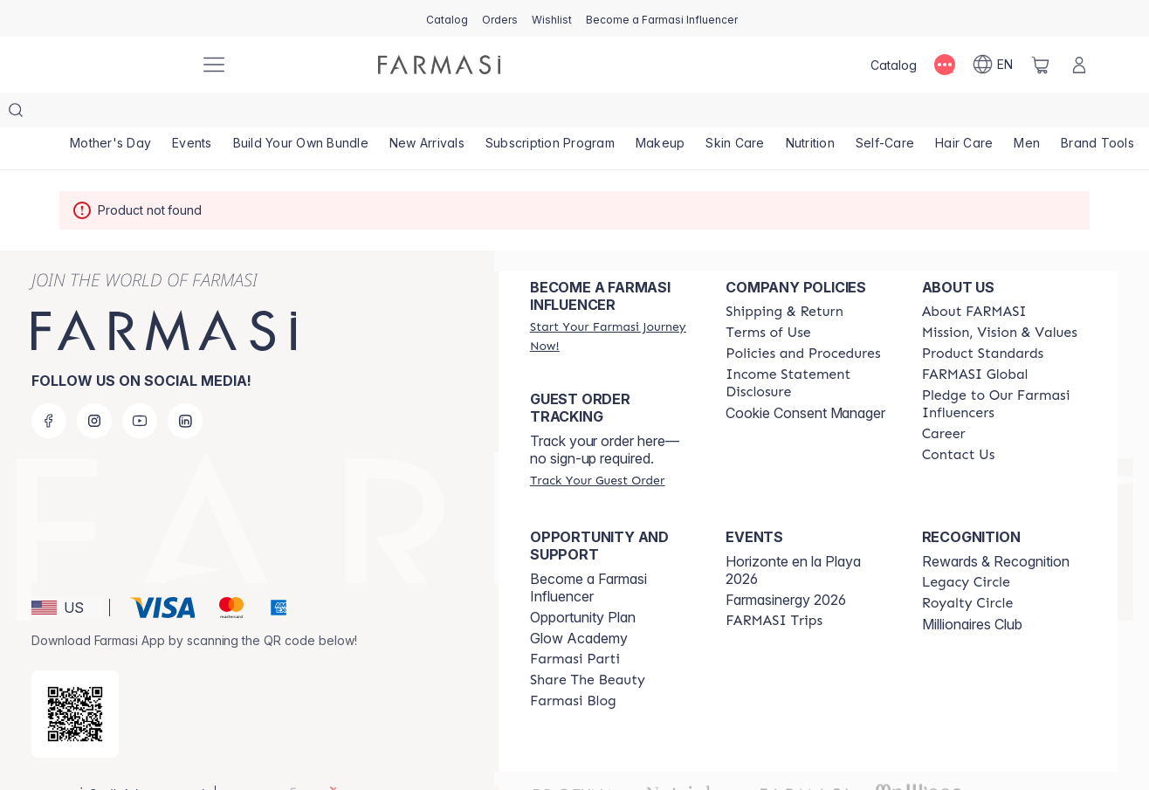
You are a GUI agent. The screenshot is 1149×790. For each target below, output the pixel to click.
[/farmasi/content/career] (944, 399)
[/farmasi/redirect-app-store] (75, 679)
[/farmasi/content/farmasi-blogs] (573, 666)
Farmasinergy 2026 (786, 565)
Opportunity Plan (583, 582)
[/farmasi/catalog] (447, 18)
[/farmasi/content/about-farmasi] (974, 276)
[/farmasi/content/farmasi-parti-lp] (575, 624)
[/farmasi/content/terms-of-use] (768, 297)
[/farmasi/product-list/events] (192, 113)
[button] (67, 572)
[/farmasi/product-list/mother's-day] (110, 113)
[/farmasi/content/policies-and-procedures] (803, 318)
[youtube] (139, 385)
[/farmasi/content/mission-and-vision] (999, 297)
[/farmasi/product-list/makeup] (660, 113)
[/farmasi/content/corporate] (975, 339)
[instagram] (94, 385)
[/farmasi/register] (500, 18)
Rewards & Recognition (996, 526)
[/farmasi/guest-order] (597, 445)
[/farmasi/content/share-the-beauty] (587, 645)
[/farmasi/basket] (1040, 64)
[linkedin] (185, 385)
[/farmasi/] (120, 64)
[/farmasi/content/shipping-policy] (784, 276)
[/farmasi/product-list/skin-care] (734, 113)
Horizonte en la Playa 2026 (793, 535)
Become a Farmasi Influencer (588, 552)
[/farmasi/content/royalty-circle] (968, 568)
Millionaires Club (972, 589)
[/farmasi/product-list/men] (1026, 113)
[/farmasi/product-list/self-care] (885, 113)
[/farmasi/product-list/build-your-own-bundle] (301, 113)
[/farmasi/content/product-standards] (983, 318)
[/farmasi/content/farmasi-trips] (774, 585)
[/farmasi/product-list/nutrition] (810, 113)
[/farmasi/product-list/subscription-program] (550, 113)
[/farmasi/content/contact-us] (958, 420)
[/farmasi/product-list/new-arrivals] (427, 113)
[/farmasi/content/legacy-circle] (966, 547)
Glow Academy (579, 603)
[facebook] (48, 385)
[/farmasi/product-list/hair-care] (964, 113)
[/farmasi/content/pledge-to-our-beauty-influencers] (1004, 369)
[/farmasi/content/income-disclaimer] (808, 348)
